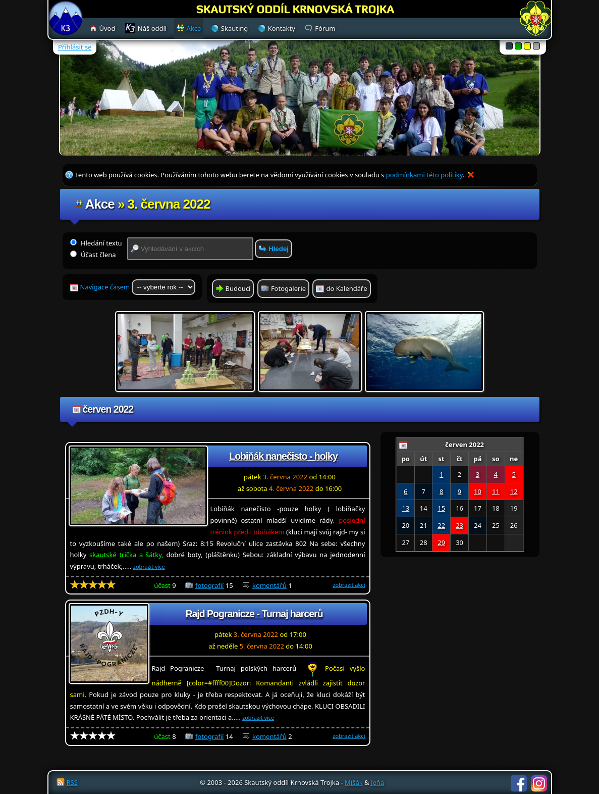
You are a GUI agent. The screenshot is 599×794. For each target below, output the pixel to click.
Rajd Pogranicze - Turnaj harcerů (253, 613)
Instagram (539, 783)
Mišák (354, 782)
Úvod (107, 28)
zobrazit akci (349, 584)
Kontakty (281, 28)
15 (441, 508)
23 (459, 525)
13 (405, 508)
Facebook (519, 783)
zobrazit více (149, 566)
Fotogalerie (288, 288)
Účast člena (93, 254)
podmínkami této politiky (424, 174)
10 (477, 491)
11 (496, 491)
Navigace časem (137, 287)
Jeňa (377, 782)
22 (441, 525)
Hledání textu (96, 242)
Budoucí (238, 288)
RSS (72, 782)
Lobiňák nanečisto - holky (283, 456)
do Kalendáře (346, 288)
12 (514, 491)
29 (441, 542)
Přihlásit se (74, 47)
